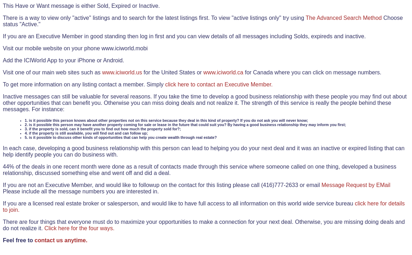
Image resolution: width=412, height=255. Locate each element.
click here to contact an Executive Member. (219, 84)
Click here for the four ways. (79, 228)
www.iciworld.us (122, 72)
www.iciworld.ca (223, 72)
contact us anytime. (61, 240)
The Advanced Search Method (344, 18)
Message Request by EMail (355, 185)
